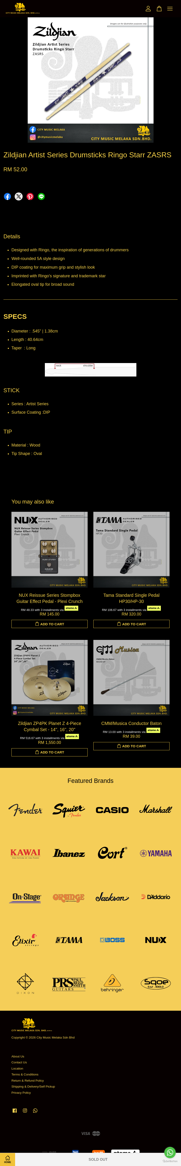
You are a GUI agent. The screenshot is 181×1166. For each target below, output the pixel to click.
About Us (17, 1056)
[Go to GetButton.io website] (170, 1161)
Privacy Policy (21, 1092)
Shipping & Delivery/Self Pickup (33, 1086)
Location (17, 1068)
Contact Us (19, 1062)
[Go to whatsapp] (170, 1152)
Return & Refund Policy (27, 1080)
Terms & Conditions (24, 1074)
